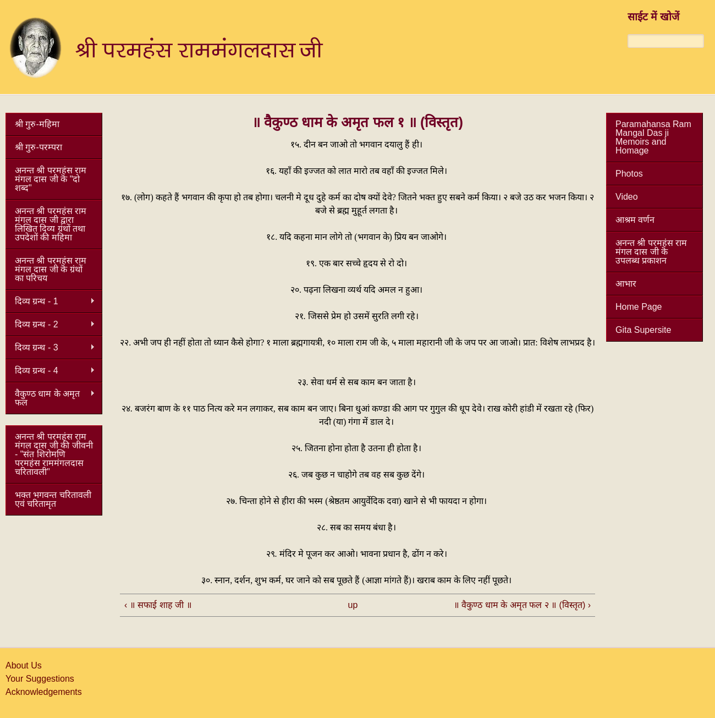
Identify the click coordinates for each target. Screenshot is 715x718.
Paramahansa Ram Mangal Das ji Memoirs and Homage (653, 137)
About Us (24, 665)
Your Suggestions (40, 678)
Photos (629, 173)
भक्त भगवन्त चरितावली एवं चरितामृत (53, 499)
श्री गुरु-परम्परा (38, 147)
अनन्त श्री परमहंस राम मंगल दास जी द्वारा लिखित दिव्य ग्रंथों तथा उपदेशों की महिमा (50, 224)
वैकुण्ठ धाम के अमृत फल (50, 398)
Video (626, 196)
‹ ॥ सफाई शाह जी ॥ (158, 605)
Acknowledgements (44, 692)
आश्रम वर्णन (634, 219)
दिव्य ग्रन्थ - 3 (50, 348)
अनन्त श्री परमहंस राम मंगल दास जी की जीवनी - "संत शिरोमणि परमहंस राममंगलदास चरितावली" (54, 454)
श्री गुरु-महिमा (37, 124)
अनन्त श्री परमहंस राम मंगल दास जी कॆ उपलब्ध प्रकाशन (651, 251)
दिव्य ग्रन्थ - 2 (50, 325)
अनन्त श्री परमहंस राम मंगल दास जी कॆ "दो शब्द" (50, 179)
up (353, 605)
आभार (625, 283)
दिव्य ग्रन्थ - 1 (50, 301)
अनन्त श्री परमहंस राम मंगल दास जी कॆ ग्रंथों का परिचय (50, 269)
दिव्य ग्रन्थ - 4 (50, 371)
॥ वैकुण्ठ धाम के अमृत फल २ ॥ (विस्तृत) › (522, 605)
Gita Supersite (643, 330)
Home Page (638, 306)
